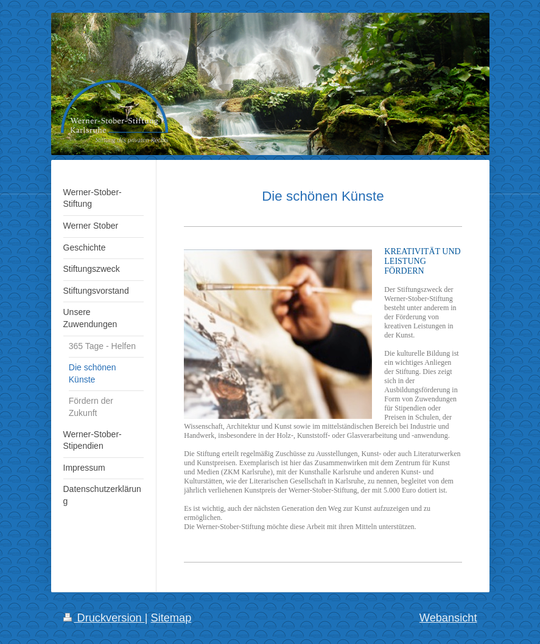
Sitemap (171, 618)
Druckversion (104, 618)
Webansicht (448, 618)
